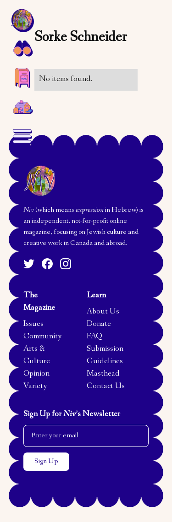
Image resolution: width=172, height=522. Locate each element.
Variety (35, 387)
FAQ (94, 337)
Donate (99, 324)
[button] (22, 48)
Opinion (36, 374)
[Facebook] (47, 263)
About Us (103, 312)
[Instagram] (65, 263)
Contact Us (106, 387)
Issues (33, 324)
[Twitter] (28, 263)
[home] (22, 20)
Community (42, 337)
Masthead (103, 374)
